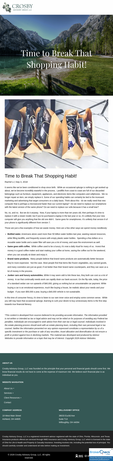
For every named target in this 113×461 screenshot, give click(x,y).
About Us (8, 388)
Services (8, 393)
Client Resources (12, 398)
